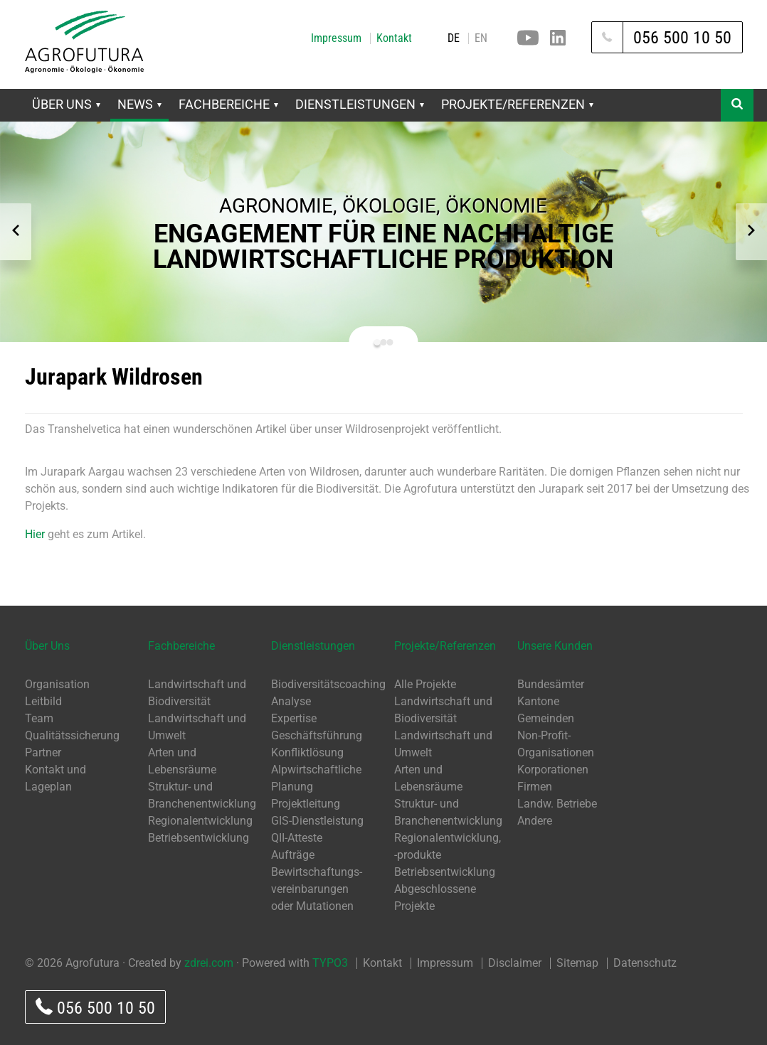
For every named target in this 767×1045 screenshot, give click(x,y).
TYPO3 (330, 963)
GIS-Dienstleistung (317, 820)
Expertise (294, 718)
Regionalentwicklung (200, 820)
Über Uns (66, 104)
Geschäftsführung (316, 735)
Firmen (534, 786)
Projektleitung (305, 803)
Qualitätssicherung (72, 735)
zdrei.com (208, 963)
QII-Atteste (296, 838)
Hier (35, 534)
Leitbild (43, 701)
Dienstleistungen (359, 104)
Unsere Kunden (555, 646)
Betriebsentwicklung (198, 838)
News (139, 104)
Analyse (291, 701)
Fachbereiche (228, 104)
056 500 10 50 (95, 1007)
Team (39, 718)
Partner (43, 752)
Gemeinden (545, 718)
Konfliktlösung (307, 752)
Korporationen (552, 769)
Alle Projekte (425, 684)
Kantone (538, 701)
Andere (534, 820)
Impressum (336, 38)
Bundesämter (550, 684)
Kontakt (394, 38)
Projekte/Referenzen (517, 104)
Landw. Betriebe (557, 803)
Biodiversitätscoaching (328, 684)
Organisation (57, 684)
